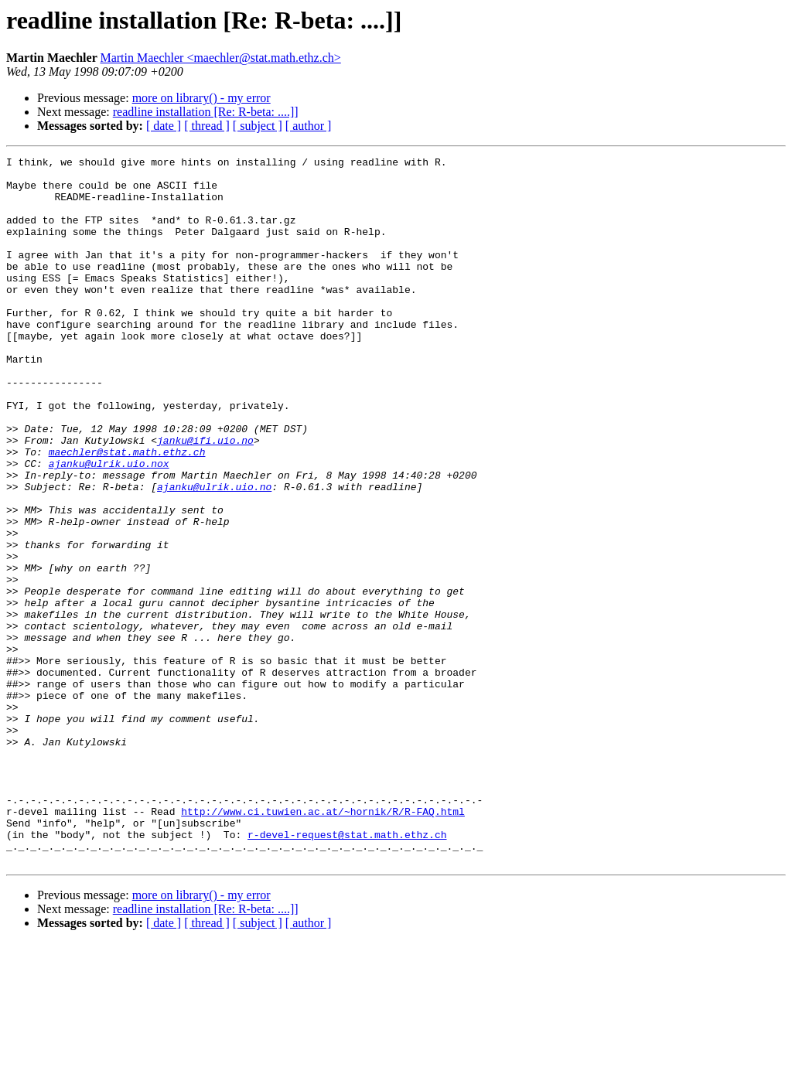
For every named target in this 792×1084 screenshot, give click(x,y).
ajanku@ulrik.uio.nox (109, 526)
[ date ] (163, 125)
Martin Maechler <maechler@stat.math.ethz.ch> (220, 57)
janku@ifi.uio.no (205, 498)
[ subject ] (257, 125)
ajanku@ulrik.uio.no (214, 554)
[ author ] (308, 125)
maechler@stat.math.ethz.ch (127, 512)
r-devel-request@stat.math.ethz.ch (347, 971)
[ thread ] (207, 125)
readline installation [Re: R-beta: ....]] (206, 111)
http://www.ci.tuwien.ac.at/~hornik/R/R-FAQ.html (323, 943)
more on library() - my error (201, 97)
